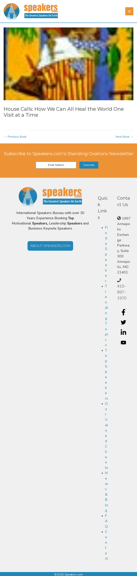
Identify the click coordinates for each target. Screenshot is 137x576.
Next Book (124, 136)
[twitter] (124, 322)
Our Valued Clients (106, 435)
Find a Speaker (106, 254)
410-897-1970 (122, 292)
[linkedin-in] (124, 332)
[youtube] (124, 342)
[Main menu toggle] (129, 11)
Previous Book (15, 136)
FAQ (106, 521)
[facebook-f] (124, 312)
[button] (50, 246)
